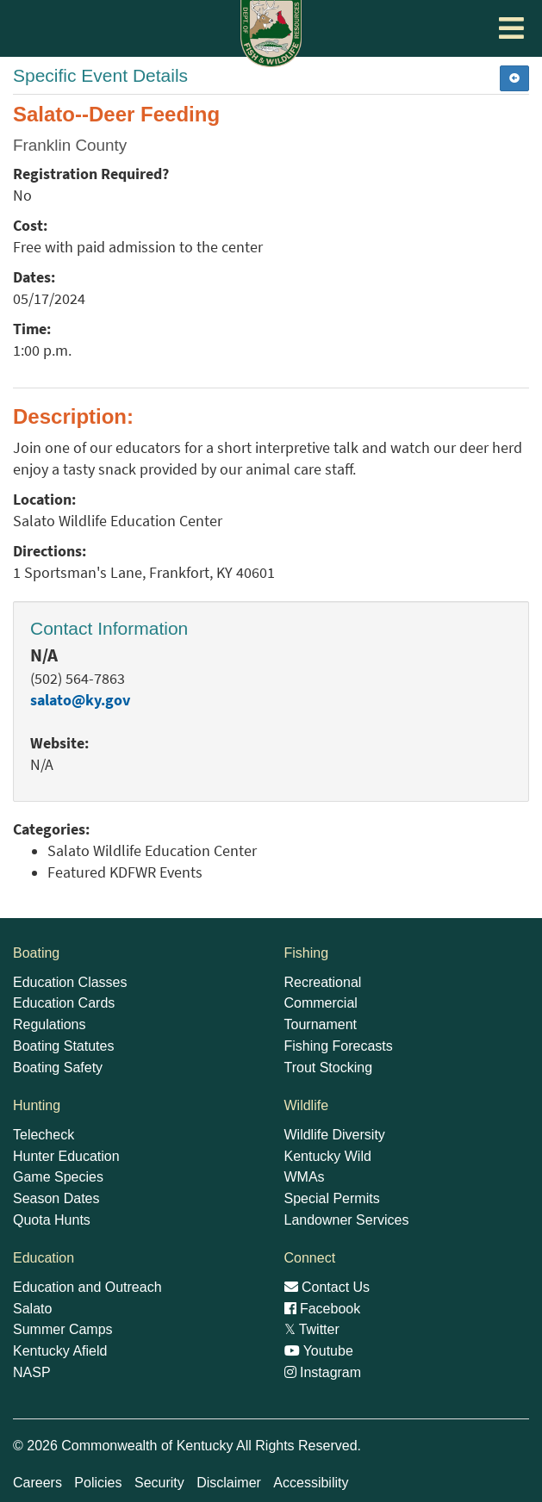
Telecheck (43, 1134)
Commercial (321, 1003)
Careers (37, 1482)
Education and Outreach (87, 1287)
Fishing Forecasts (338, 1046)
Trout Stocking (328, 1067)
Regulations (49, 1024)
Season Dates (56, 1198)
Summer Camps (63, 1329)
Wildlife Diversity (334, 1134)
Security (159, 1482)
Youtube (318, 1351)
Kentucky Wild (327, 1156)
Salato (32, 1308)
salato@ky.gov (80, 700)
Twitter (312, 1329)
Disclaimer (228, 1482)
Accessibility (310, 1482)
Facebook (322, 1308)
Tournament (321, 1024)
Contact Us (327, 1287)
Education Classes (70, 982)
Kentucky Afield (60, 1351)
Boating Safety (58, 1067)
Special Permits (332, 1198)
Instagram (323, 1372)
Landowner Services (346, 1220)
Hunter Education (66, 1156)
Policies (97, 1482)
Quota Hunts (51, 1220)
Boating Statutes (63, 1046)
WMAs (304, 1177)
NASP (32, 1372)
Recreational (323, 982)
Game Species (58, 1177)
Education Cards (64, 1003)
